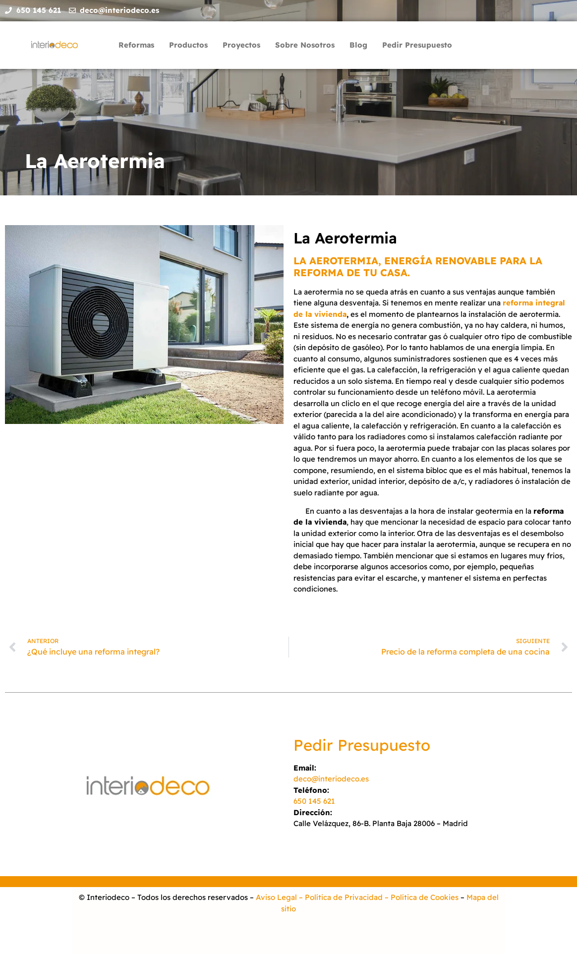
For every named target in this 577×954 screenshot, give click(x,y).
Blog (358, 45)
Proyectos (241, 45)
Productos (188, 45)
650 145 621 (314, 801)
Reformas (136, 45)
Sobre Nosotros (305, 45)
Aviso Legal (276, 897)
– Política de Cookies (421, 897)
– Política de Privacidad (340, 897)
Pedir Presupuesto (417, 45)
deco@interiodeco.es (331, 778)
